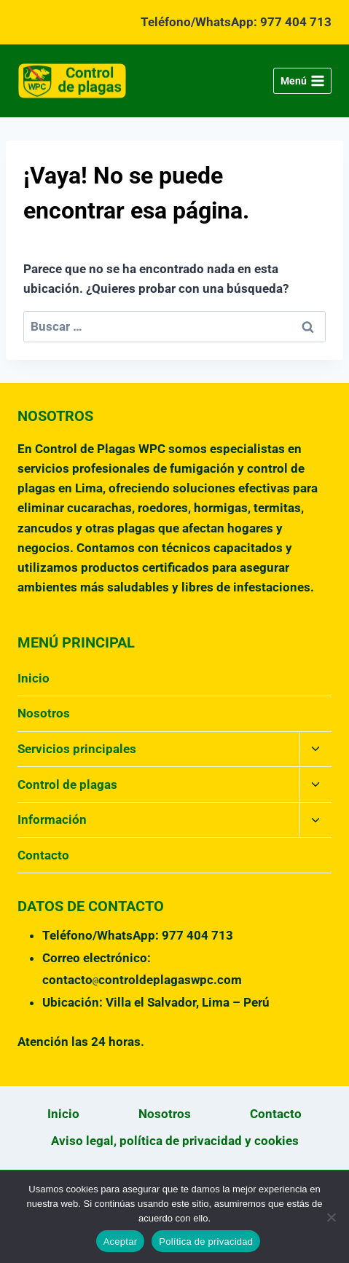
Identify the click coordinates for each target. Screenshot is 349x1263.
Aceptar (120, 1241)
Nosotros (43, 713)
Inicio (33, 678)
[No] (330, 1217)
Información (52, 819)
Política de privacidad (206, 1241)
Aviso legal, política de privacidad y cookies (175, 1140)
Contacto (43, 855)
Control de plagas (67, 784)
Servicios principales (76, 748)
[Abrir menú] (302, 81)
